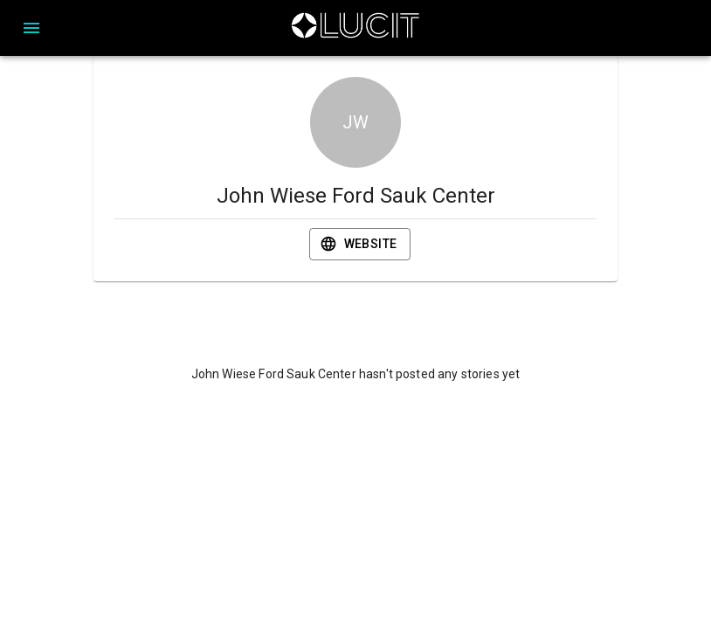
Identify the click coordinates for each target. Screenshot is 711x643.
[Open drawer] (31, 28)
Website (360, 244)
